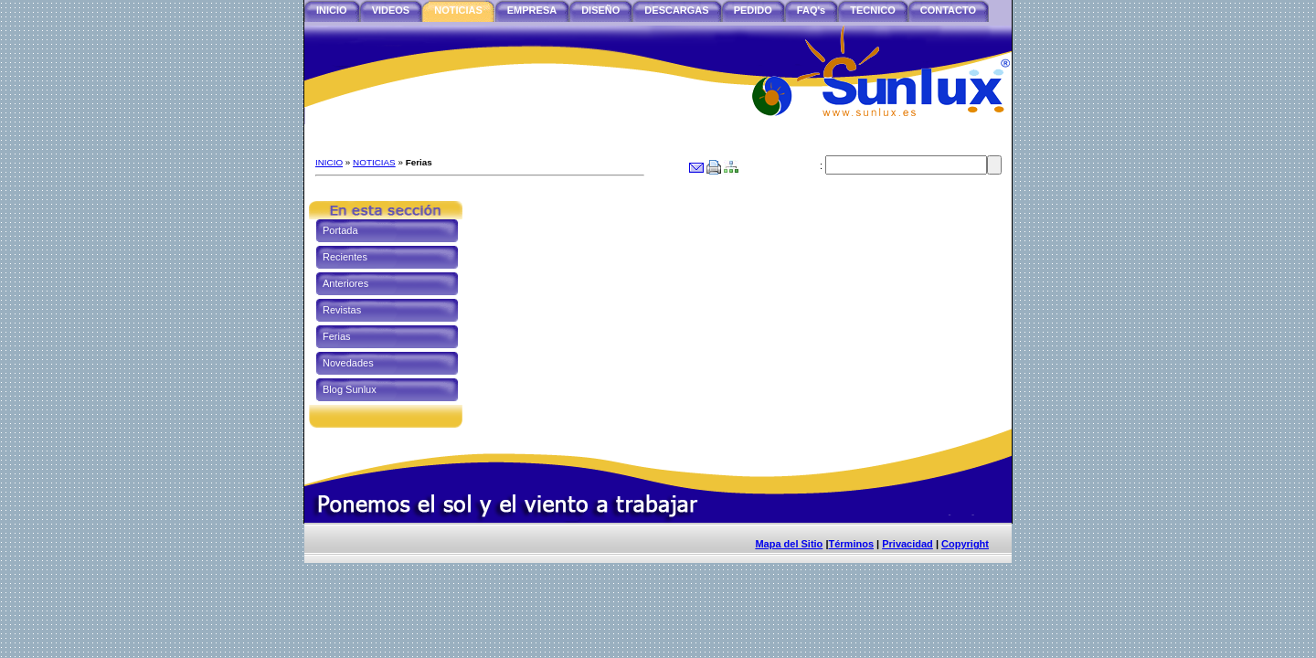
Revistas (342, 309)
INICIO (329, 162)
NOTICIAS (374, 162)
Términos (851, 543)
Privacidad (907, 543)
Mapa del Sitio (788, 543)
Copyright (965, 543)
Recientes (345, 256)
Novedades (348, 362)
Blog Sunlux (350, 389)
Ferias (337, 336)
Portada (340, 230)
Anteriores (345, 283)
